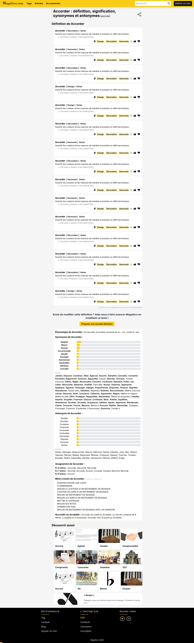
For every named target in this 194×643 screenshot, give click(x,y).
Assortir (103, 375)
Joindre (58, 375)
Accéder (72, 402)
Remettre (118, 381)
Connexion (86, 625)
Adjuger (90, 387)
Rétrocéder (122, 405)
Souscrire (105, 408)
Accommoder (64, 351)
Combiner (78, 375)
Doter (75, 393)
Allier (86, 375)
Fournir (77, 405)
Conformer (107, 381)
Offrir (71, 396)
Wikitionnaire (137, 307)
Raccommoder (117, 390)
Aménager (80, 387)
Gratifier (88, 384)
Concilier (64, 369)
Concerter (68, 405)
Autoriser (115, 384)
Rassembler (104, 396)
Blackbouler (132, 402)
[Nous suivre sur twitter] (122, 617)
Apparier (70, 387)
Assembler (64, 363)
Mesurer (86, 405)
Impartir (59, 399)
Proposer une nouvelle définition (97, 324)
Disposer (68, 375)
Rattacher (78, 384)
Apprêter (133, 387)
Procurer (104, 405)
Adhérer (103, 402)
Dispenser (114, 387)
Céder (58, 384)
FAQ (82, 616)
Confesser (97, 399)
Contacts (85, 621)
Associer (82, 378)
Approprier (126, 384)
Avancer (124, 387)
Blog (43, 625)
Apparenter (106, 393)
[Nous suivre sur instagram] (128, 617)
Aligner (116, 393)
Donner (64, 348)
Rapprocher (71, 378)
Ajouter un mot (49, 630)
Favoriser (78, 399)
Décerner (67, 393)
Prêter (126, 381)
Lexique (45, 621)
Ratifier (112, 405)
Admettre (112, 375)
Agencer (94, 375)
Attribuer (64, 366)
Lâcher (58, 393)
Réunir (64, 345)
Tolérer (68, 381)
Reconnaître (85, 381)
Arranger (64, 357)
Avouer (106, 384)
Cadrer (58, 405)
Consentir (133, 375)
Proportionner (101, 387)
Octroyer (120, 378)
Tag (43, 616)
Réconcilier (67, 384)
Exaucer (87, 399)
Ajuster (64, 354)
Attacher (111, 378)
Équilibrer (122, 399)
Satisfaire (84, 390)
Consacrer (84, 393)
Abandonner (61, 390)
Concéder (122, 375)
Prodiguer (80, 396)
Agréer (111, 402)
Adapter (64, 342)
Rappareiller (92, 396)
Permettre (60, 378)
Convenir (96, 381)
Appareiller (93, 378)
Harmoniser (64, 360)
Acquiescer (92, 402)
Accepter (81, 402)
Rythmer (105, 390)
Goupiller (68, 399)
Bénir (106, 399)
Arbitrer (113, 399)
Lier (132, 381)
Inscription (85, 630)
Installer (135, 396)
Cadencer (95, 393)
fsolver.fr (97, 479)
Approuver (121, 402)
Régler (76, 381)
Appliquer (60, 387)
